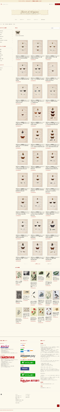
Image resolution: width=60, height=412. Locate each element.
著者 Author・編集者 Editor (8, 24)
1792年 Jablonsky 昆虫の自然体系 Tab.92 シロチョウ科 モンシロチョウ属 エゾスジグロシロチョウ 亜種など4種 (26, 315)
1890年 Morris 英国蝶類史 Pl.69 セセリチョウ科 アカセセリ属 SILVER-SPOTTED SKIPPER (23, 79)
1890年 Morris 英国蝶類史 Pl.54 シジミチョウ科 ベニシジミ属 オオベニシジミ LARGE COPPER (37, 123)
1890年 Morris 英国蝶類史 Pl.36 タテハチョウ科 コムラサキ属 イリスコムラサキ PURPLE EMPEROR (52, 236)
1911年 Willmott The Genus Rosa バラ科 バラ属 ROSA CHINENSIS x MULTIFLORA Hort (34, 318)
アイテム (57, 4)
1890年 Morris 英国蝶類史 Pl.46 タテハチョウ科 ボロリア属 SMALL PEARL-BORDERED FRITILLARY (23, 189)
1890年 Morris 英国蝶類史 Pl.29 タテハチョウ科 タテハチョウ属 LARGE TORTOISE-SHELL (52, 258)
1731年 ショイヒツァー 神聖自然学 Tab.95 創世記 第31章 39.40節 (19, 301)
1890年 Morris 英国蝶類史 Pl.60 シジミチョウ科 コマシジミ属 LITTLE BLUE (52, 101)
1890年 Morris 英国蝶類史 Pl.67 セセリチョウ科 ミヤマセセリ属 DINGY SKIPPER (37, 79)
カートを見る (27, 395)
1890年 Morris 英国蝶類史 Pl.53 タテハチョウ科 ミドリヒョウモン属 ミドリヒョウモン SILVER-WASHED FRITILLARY (52, 123)
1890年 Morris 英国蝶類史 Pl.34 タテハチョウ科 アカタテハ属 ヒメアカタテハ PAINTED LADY (23, 258)
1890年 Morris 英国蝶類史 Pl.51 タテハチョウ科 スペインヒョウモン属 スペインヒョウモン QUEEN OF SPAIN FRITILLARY (37, 145)
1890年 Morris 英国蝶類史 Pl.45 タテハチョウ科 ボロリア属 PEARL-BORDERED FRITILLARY (37, 189)
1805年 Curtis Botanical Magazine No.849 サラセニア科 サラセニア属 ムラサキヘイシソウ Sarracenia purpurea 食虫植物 (34, 284)
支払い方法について (18, 395)
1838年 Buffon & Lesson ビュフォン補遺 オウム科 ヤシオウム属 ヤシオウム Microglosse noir (48, 283)
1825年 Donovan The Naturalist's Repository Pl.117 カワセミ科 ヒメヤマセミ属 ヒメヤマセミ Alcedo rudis (19, 320)
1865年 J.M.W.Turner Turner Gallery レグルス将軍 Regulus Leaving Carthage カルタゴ (26, 278)
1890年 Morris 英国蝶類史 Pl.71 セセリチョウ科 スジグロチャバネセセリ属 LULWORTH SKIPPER (37, 57)
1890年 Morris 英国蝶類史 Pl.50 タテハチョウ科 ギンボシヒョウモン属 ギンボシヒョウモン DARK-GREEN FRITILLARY (52, 145)
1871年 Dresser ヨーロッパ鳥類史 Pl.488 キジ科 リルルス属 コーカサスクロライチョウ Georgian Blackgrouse (41, 302)
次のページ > (49, 263)
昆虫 (3, 24)
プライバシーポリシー (19, 401)
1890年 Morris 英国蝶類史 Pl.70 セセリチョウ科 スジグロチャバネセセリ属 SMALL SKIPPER (52, 57)
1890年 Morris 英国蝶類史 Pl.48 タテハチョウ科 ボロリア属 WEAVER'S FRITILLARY (37, 167)
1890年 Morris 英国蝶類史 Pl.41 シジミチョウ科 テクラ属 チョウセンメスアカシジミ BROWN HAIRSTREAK (52, 213)
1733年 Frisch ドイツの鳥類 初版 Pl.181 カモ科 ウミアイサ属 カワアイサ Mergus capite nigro (56, 302)
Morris (14, 24)
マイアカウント (28, 394)
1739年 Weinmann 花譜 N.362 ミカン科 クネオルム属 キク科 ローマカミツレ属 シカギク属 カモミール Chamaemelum (48, 302)
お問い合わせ (43, 19)
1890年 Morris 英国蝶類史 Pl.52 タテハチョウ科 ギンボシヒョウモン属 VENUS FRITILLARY (23, 145)
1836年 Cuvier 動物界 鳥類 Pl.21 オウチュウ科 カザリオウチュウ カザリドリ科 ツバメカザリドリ (34, 302)
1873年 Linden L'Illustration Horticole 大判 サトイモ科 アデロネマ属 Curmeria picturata (56, 278)
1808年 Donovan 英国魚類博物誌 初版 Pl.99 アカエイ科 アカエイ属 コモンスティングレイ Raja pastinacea (56, 314)
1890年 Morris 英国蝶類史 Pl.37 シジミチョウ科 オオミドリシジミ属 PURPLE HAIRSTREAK (37, 236)
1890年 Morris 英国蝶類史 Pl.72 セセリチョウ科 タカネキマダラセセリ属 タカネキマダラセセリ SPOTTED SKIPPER (23, 57)
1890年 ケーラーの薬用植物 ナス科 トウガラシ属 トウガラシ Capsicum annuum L (19, 282)
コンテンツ (36, 19)
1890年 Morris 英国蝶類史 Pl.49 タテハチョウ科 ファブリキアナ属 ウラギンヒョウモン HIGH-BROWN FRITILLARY (23, 167)
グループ (29, 19)
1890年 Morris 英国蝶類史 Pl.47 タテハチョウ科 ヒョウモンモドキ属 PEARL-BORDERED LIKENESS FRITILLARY (52, 167)
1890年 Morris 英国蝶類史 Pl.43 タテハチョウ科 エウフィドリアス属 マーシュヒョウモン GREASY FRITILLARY (23, 213)
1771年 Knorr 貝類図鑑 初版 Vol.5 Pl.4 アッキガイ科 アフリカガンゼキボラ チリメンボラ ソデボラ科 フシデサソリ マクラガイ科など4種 (41, 319)
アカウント (52, 4)
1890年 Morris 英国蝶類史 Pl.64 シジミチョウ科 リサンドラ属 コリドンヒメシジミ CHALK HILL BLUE (23, 101)
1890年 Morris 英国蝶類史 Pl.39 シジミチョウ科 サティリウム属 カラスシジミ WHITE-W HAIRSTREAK (23, 236)
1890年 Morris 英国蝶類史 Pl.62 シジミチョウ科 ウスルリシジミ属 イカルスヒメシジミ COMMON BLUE (37, 101)
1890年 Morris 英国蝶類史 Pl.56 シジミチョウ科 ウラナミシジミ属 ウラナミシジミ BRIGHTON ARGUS (23, 123)
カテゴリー (22, 19)
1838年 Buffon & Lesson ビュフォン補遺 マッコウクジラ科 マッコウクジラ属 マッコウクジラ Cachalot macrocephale (26, 298)
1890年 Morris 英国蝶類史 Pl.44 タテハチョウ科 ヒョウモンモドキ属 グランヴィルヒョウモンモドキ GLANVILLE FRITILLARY (52, 190)
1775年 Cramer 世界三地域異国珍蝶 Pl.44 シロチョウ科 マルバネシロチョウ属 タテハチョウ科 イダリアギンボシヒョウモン (48, 319)
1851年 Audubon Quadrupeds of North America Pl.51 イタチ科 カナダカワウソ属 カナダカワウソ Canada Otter (41, 278)
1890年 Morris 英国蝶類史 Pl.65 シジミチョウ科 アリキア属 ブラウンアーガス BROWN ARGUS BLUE (52, 79)
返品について (17, 398)
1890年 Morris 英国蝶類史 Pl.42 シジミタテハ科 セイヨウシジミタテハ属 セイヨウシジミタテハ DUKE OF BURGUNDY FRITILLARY (37, 214)
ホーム (16, 19)
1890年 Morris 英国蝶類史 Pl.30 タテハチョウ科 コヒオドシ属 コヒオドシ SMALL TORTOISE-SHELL (37, 258)
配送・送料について (18, 397)
